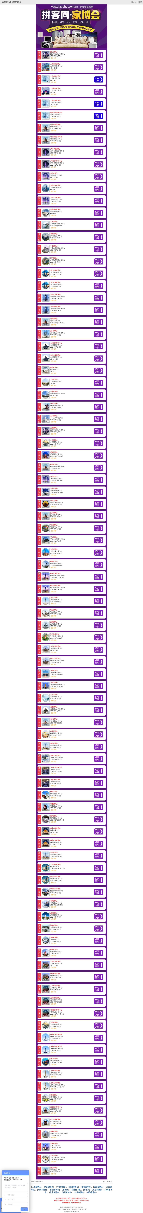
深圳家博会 (73, 1187)
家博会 (65, 1190)
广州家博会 (61, 1187)
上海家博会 (36, 1187)
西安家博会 (54, 1190)
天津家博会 (42, 1190)
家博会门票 (75, 1190)
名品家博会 (97, 1190)
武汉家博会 (98, 1187)
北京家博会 (54, 1192)
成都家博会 (85, 1187)
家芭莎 (86, 1190)
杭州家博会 (48, 1187)
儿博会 (140, 2)
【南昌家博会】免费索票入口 (11, 2)
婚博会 (133, 2)
